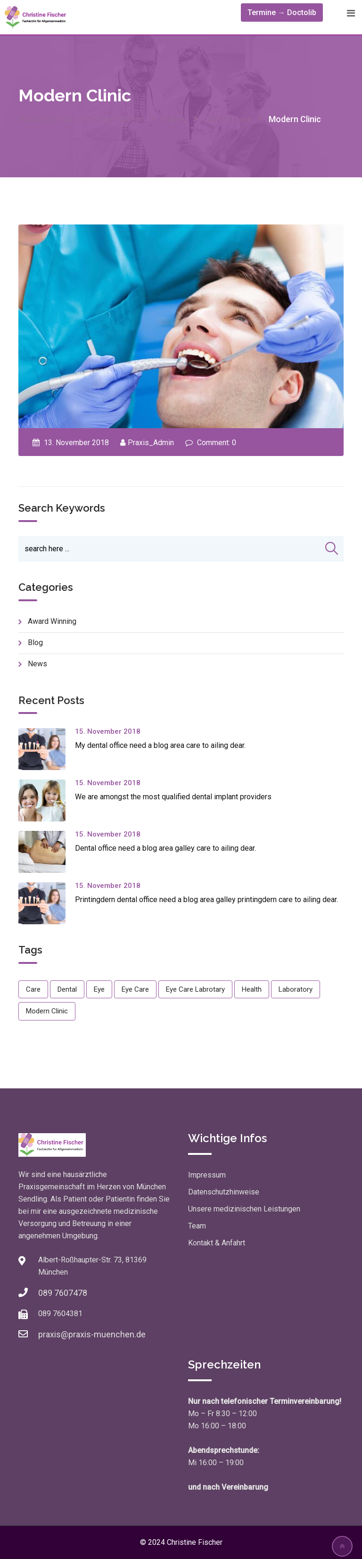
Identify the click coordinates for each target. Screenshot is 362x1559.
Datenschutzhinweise (223, 1191)
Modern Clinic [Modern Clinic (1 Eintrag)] (47, 1011)
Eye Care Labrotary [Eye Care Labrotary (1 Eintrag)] (195, 989)
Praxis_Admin (151, 442)
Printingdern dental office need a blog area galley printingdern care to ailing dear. (206, 899)
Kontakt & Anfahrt (216, 1242)
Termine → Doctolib (281, 12)
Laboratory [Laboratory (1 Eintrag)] (296, 989)
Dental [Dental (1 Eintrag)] (67, 989)
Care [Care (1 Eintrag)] (33, 989)
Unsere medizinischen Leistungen (244, 1208)
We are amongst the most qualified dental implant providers (173, 796)
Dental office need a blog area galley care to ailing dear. (165, 848)
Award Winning (52, 621)
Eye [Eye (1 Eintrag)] (99, 989)
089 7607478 (62, 1293)
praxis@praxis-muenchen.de (92, 1334)
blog (35, 642)
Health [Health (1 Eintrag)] (252, 989)
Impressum (207, 1174)
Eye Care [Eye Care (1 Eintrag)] (135, 989)
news (37, 663)
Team (197, 1225)
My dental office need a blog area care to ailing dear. (160, 745)
